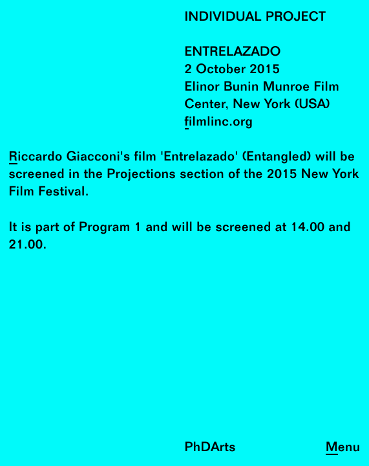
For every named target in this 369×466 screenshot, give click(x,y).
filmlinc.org (219, 122)
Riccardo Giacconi (65, 157)
